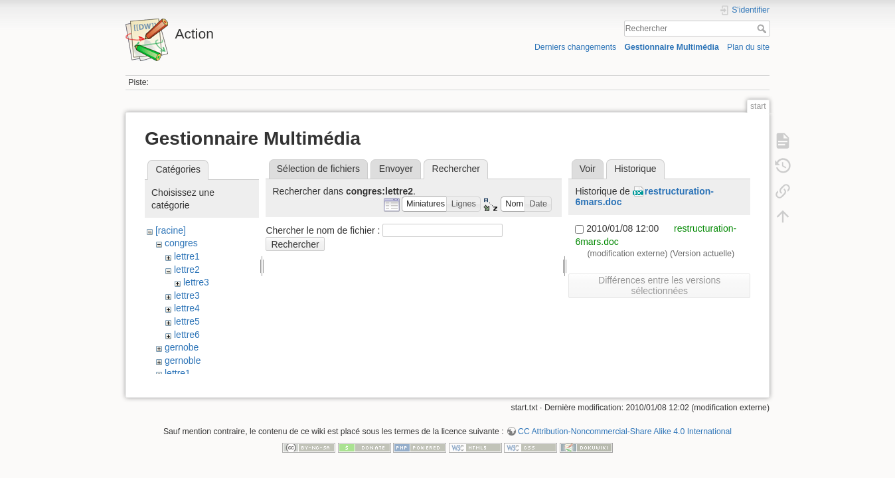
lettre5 (187, 321)
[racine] (170, 230)
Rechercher (763, 28)
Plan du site (748, 47)
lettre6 (187, 334)
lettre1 (187, 256)
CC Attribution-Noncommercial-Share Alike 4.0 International (625, 434)
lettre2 (187, 269)
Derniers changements (575, 47)
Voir (588, 168)
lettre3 (196, 282)
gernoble (183, 360)
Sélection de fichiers (318, 168)
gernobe (182, 347)
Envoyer (396, 168)
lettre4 (187, 308)
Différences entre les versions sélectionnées (659, 285)
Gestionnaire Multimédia (671, 47)
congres (181, 243)
